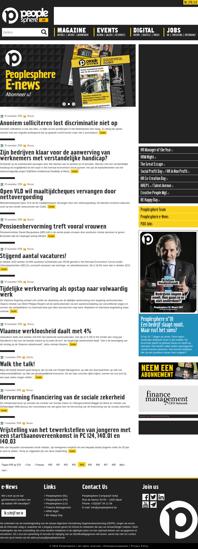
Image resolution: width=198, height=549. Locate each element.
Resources (120, 35)
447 (106, 464)
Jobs (174, 30)
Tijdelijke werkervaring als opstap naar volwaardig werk (64, 291)
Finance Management (58, 507)
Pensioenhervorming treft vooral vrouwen (53, 226)
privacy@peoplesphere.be (51, 537)
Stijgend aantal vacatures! (33, 256)
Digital (143, 30)
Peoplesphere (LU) (57, 503)
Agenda (100, 35)
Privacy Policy (139, 546)
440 (50, 464)
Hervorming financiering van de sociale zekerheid (62, 397)
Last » (4, 470)
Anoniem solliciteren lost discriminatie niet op (58, 123)
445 (90, 464)
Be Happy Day (54, 515)
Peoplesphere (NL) (57, 495)
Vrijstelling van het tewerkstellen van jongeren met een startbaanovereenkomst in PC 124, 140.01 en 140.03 (65, 435)
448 (114, 464)
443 (74, 464)
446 (98, 464)
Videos (156, 35)
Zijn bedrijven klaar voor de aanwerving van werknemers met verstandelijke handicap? (55, 155)
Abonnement (83, 35)
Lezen (103, 132)
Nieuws (136, 35)
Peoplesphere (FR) (57, 499)
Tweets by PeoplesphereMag (154, 416)
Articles (29, 357)
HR (168, 35)
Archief (71, 35)
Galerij (109, 35)
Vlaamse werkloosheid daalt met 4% (45, 331)
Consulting (177, 35)
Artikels (61, 35)
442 (66, 464)
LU (195, 2)
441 (58, 464)
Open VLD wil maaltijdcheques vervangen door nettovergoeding (58, 194)
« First (27, 464)
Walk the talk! (17, 364)
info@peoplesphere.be (104, 507)
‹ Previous (39, 464)
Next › (122, 464)
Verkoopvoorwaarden (116, 546)
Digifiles (147, 35)
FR (190, 2)
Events (107, 30)
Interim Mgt (190, 35)
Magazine (71, 30)
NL (185, 2)
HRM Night (52, 511)
